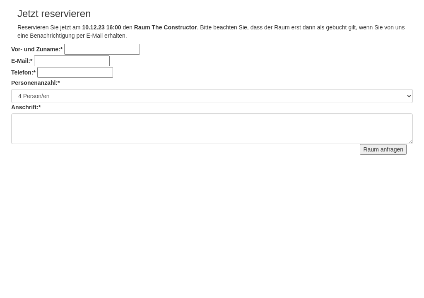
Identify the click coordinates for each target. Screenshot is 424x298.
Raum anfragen (383, 149)
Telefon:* (23, 72)
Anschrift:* (26, 107)
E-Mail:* (21, 61)
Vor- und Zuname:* (37, 49)
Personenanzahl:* (35, 82)
